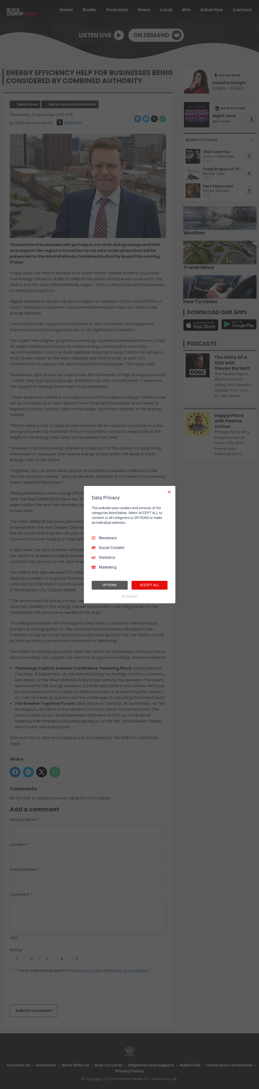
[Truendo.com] (129, 596)
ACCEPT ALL (149, 585)
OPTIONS (109, 585)
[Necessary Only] (169, 492)
